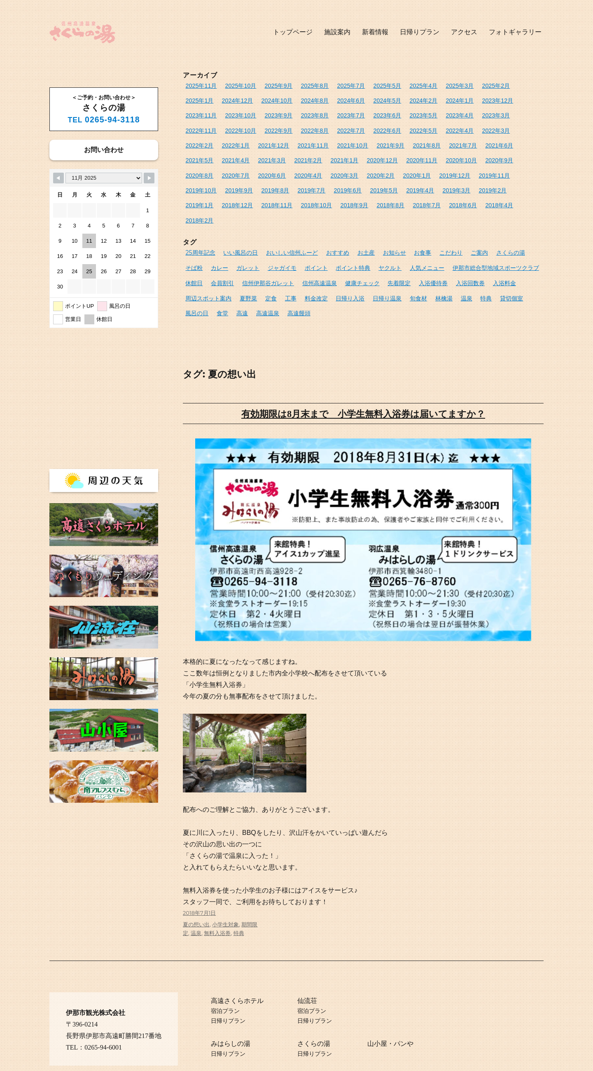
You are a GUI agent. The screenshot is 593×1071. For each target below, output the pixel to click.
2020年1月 (198, 167)
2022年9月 (503, 112)
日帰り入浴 (288, 265)
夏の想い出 (196, 906)
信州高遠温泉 (286, 251)
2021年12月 (465, 126)
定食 (214, 265)
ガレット (220, 238)
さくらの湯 (487, 224)
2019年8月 (373, 167)
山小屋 (377, 1025)
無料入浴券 (217, 915)
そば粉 (517, 224)
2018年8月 (440, 180)
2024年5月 (337, 99)
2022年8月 (198, 126)
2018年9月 (406, 180)
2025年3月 (437, 85)
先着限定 (360, 251)
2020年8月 (340, 153)
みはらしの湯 (230, 1025)
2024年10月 (236, 99)
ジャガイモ (251, 238)
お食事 (406, 224)
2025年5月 (370, 85)
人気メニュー (387, 238)
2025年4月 (403, 85)
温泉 (396, 265)
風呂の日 (468, 265)
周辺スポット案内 (498, 251)
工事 (232, 265)
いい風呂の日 (236, 224)
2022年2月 (398, 126)
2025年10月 (236, 85)
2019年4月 (506, 167)
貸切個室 (438, 265)
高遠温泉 (196, 279)
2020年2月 (506, 153)
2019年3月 (198, 180)
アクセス (464, 31)
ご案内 (459, 224)
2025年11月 (199, 85)
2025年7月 (337, 85)
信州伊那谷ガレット (239, 251)
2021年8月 (267, 139)
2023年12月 (438, 99)
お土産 (353, 224)
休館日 (506, 238)
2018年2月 (231, 194)
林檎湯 (375, 265)
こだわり (432, 224)
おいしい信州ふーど (284, 224)
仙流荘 (307, 983)
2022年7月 (231, 126)
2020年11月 (236, 153)
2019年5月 (473, 167)
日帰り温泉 (322, 265)
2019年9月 (340, 167)
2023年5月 (331, 112)
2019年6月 (440, 167)
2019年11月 (269, 167)
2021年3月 (434, 139)
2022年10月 (468, 112)
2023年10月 (511, 99)
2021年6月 (334, 139)
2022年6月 (265, 126)
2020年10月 (272, 153)
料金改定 (256, 265)
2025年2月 (470, 85)
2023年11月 (474, 99)
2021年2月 (467, 139)
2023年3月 (398, 112)
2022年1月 (431, 126)
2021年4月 (400, 139)
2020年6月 (406, 153)
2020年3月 (473, 153)
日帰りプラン (419, 31)
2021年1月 (500, 139)
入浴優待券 (392, 251)
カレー (193, 238)
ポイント (283, 238)
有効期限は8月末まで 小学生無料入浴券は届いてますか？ (363, 378)
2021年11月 (502, 126)
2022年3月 (364, 126)
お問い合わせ (103, 150)
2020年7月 (373, 153)
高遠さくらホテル (237, 983)
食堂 (491, 265)
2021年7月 (301, 139)
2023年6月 (298, 112)
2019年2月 (231, 180)
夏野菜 (193, 265)
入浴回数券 (426, 251)
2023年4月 (364, 112)
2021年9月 (234, 139)
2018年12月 (299, 180)
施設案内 (337, 31)
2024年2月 (370, 99)
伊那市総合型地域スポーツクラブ (450, 238)
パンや (403, 1025)
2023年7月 (265, 112)
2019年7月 (406, 167)
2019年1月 (265, 180)
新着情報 (375, 31)
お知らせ (379, 224)
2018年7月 (473, 180)
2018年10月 (371, 180)
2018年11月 (335, 180)
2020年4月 (440, 153)
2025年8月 (304, 85)
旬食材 (352, 265)
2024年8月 (270, 99)
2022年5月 (298, 126)
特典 (415, 265)
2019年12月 (233, 167)
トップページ (293, 31)
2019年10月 (305, 167)
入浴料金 (458, 251)
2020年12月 (199, 153)
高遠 (509, 265)
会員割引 (196, 251)
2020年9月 (307, 153)
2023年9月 (198, 112)
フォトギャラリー (515, 31)
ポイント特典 (318, 238)
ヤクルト (352, 238)
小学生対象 (225, 906)
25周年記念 (199, 224)
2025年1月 (503, 85)
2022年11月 (432, 112)
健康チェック (326, 251)
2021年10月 (199, 139)
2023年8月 (231, 112)
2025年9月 (270, 85)
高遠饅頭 (225, 279)
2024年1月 (403, 99)
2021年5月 (367, 139)
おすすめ (327, 224)
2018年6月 (506, 180)
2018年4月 (198, 194)
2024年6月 (304, 99)
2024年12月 (199, 99)
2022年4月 (331, 126)
